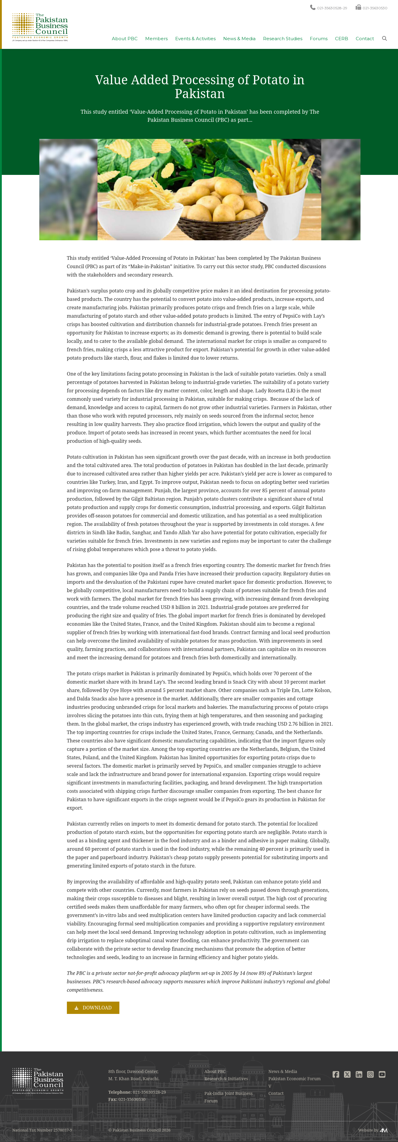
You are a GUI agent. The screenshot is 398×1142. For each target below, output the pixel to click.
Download (97, 1007)
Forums (319, 38)
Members (156, 38)
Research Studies (282, 38)
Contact (365, 38)
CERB (341, 38)
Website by (368, 1130)
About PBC (125, 38)
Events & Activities (195, 38)
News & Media (239, 38)
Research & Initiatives (226, 1078)
